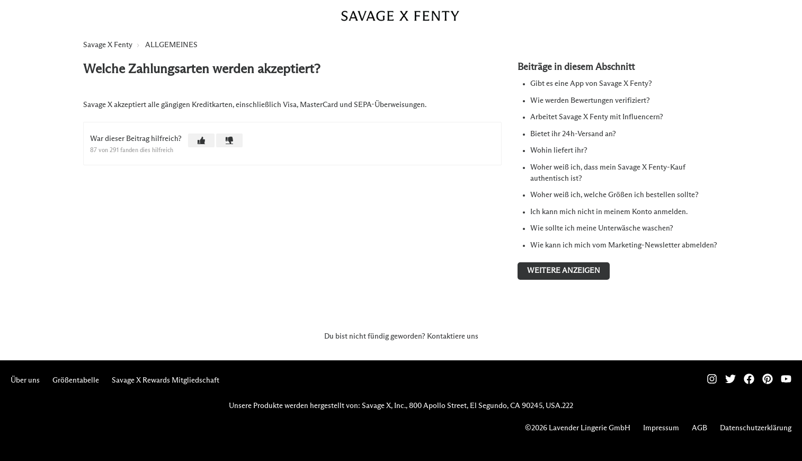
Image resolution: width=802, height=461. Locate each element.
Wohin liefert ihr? (558, 150)
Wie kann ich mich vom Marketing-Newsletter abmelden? (623, 245)
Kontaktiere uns (452, 336)
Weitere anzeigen (563, 270)
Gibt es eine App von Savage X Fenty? (591, 83)
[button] (201, 140)
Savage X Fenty (107, 45)
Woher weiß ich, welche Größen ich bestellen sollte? (614, 195)
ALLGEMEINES (171, 45)
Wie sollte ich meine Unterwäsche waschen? (601, 228)
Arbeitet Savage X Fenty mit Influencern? (596, 117)
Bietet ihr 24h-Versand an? (573, 134)
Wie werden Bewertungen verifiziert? (590, 100)
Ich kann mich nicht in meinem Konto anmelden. (609, 212)
